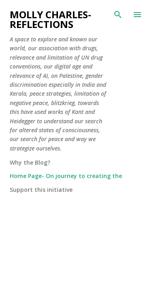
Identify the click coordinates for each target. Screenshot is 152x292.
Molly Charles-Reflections (50, 19)
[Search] (118, 14)
